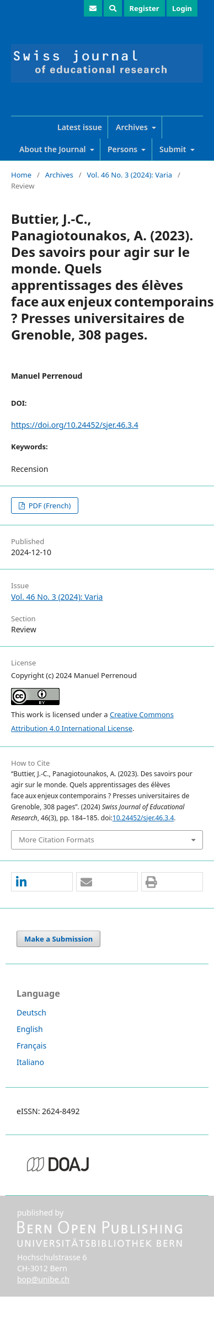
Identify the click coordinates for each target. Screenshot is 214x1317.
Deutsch (31, 1012)
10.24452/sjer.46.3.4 (143, 818)
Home (21, 175)
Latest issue (79, 127)
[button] (42, 882)
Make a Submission (58, 939)
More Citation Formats (56, 840)
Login (182, 8)
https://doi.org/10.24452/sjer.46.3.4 (74, 425)
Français (31, 1045)
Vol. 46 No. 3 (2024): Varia (129, 175)
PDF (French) (48, 505)
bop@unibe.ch (43, 1279)
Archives (133, 127)
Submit (173, 149)
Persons (124, 149)
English (30, 1029)
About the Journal (53, 149)
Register (144, 8)
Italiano (30, 1062)
